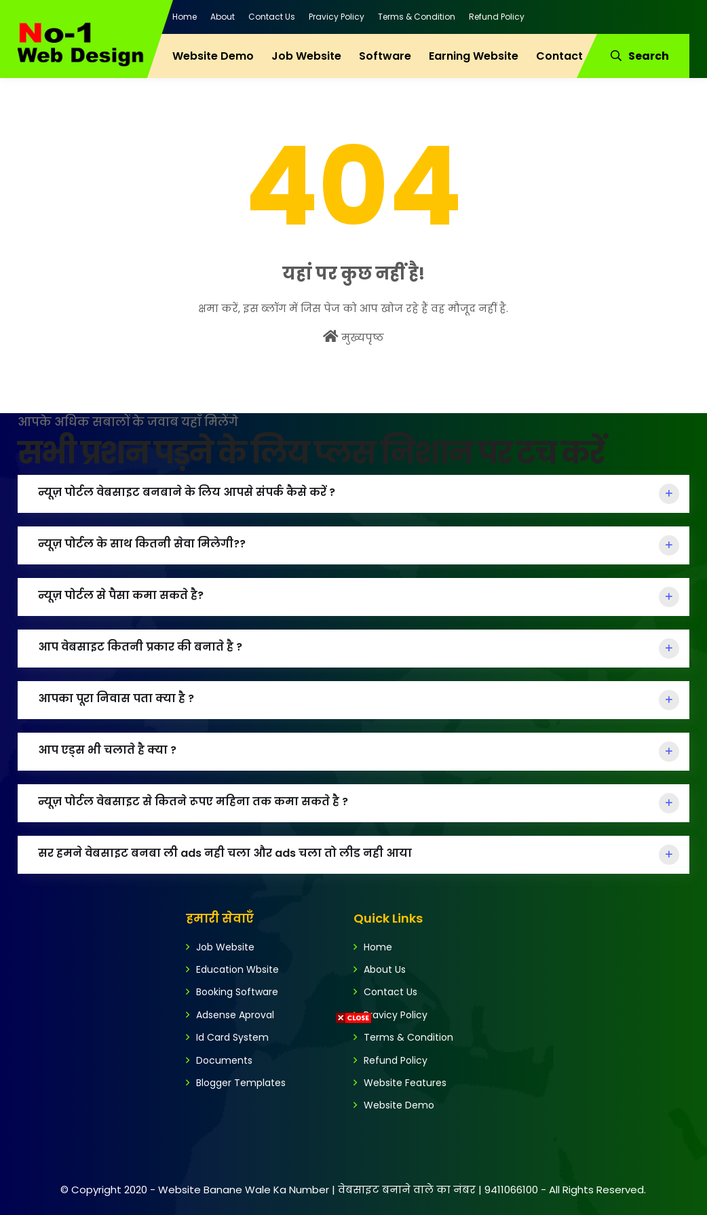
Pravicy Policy (336, 16)
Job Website (225, 947)
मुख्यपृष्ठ (353, 337)
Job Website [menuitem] (306, 56)
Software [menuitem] (385, 56)
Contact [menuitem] (559, 56)
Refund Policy (496, 16)
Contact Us (271, 16)
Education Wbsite (237, 969)
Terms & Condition (416, 16)
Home (184, 16)
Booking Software (237, 992)
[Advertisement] (353, 1120)
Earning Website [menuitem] (473, 56)
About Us (385, 969)
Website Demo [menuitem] (213, 56)
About (222, 16)
